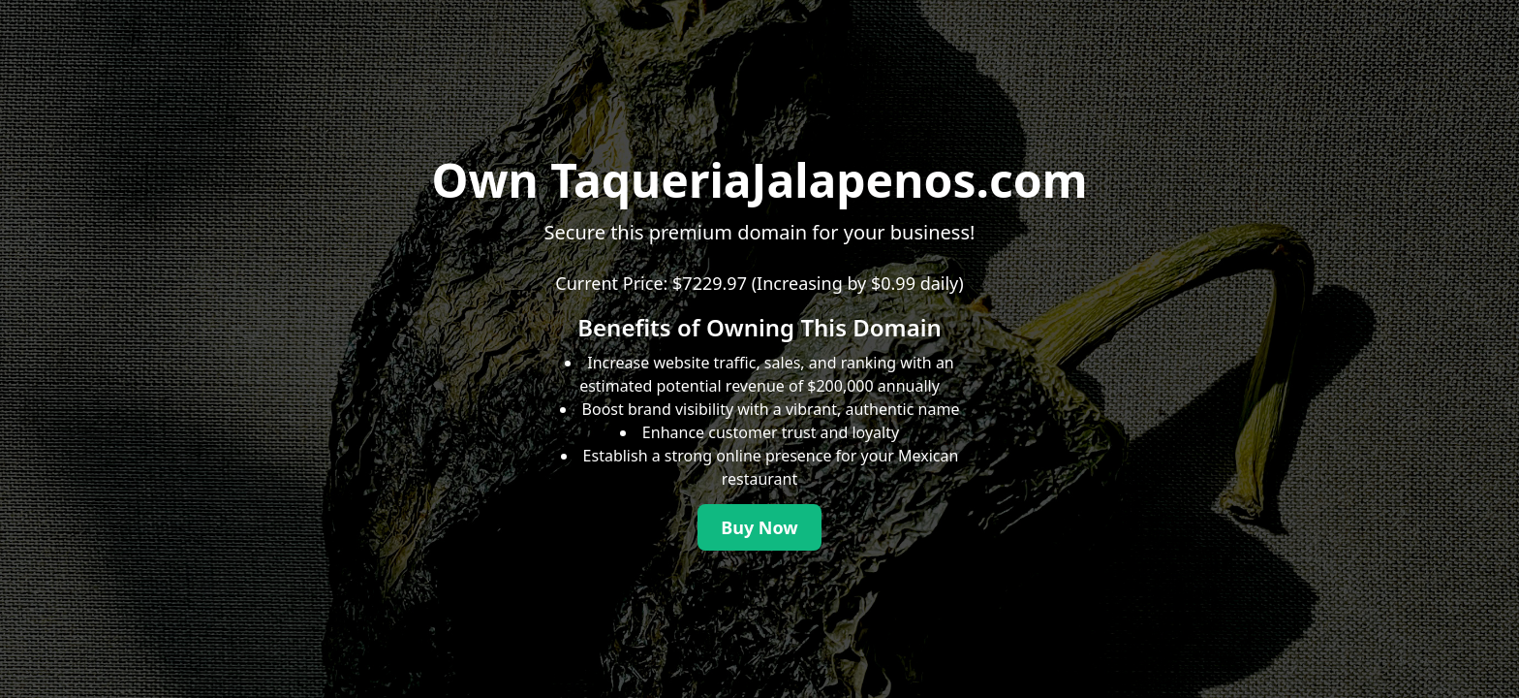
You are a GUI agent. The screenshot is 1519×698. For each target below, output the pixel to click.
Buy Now (759, 527)
